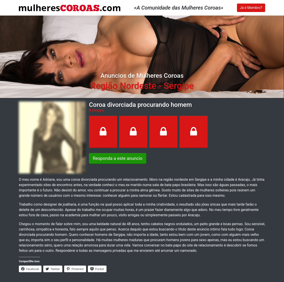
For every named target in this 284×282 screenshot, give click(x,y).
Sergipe (179, 86)
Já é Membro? (251, 8)
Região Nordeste (123, 86)
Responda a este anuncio (117, 158)
